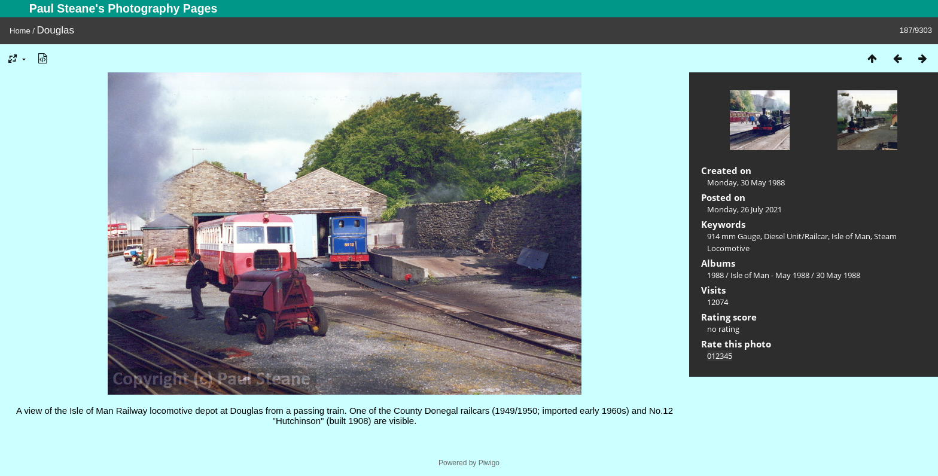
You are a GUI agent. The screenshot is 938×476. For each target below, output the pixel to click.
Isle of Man (851, 236)
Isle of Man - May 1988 (769, 275)
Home (20, 30)
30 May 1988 (838, 275)
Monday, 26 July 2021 (744, 209)
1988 (715, 275)
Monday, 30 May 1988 (746, 182)
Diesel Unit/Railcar (796, 236)
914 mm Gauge (733, 236)
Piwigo (489, 463)
